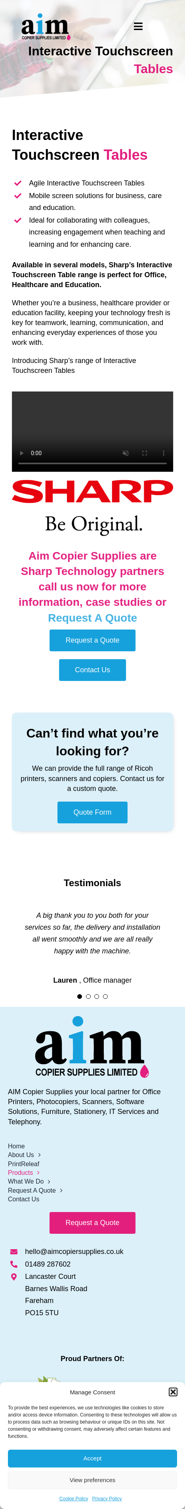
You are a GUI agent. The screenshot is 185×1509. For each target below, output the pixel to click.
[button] (173, 1392)
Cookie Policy (73, 1498)
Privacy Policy (107, 1498)
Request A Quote (98, 618)
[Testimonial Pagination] (79, 996)
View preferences (93, 1480)
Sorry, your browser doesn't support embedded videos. (98, 431)
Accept (93, 1458)
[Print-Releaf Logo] (92, 1379)
